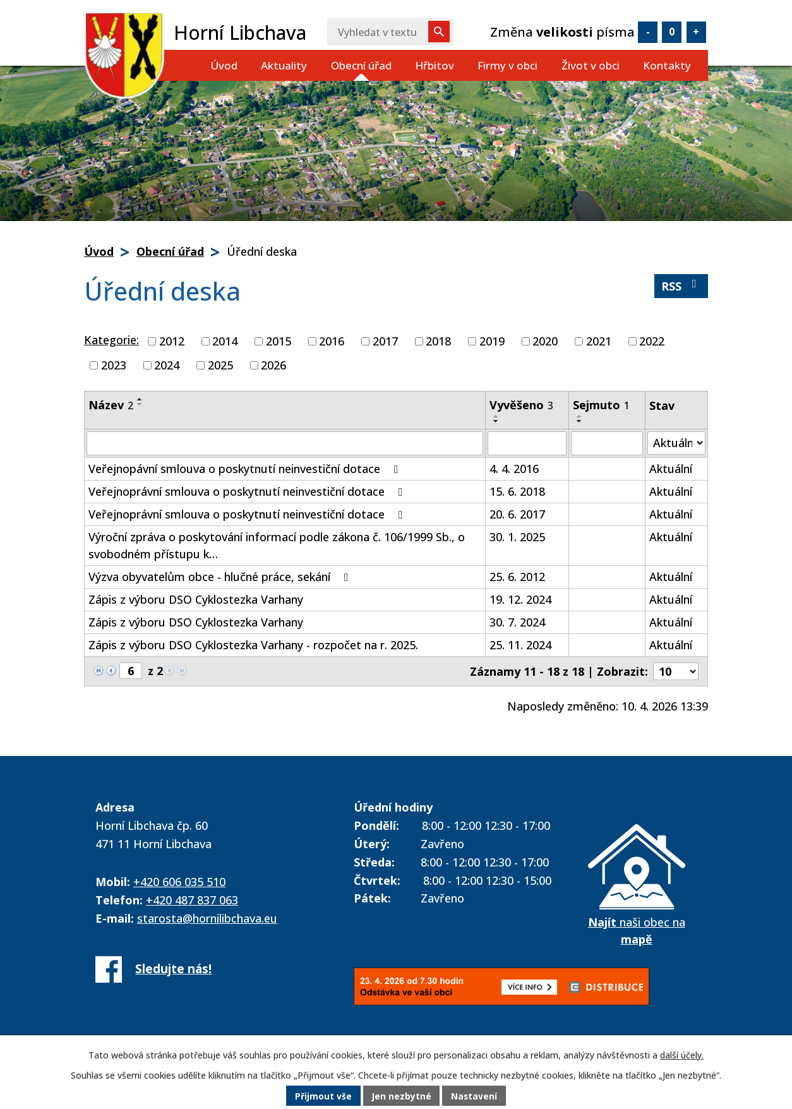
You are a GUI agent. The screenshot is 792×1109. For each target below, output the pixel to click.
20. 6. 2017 (517, 514)
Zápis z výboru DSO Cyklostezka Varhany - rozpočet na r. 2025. (253, 644)
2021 (598, 341)
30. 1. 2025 (517, 536)
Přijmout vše (322, 1096)
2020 (545, 341)
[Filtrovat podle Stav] (676, 443)
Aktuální (670, 468)
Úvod (223, 65)
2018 (438, 341)
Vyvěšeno (521, 404)
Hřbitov (434, 65)
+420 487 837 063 (192, 900)
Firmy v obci (507, 65)
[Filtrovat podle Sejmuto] (607, 443)
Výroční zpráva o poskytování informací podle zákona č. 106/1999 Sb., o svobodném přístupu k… (276, 545)
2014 (224, 341)
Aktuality (284, 65)
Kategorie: (111, 339)
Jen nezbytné (401, 1096)
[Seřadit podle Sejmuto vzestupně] (580, 416)
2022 (651, 341)
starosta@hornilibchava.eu (207, 918)
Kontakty (667, 65)
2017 (385, 341)
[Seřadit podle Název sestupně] (140, 404)
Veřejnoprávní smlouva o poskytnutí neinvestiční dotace (248, 491)
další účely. (682, 1055)
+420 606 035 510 (179, 881)
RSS (681, 286)
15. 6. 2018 (517, 491)
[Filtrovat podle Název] (285, 443)
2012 (171, 341)
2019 (492, 341)
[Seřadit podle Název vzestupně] (140, 399)
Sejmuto (601, 404)
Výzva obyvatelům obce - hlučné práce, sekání (221, 576)
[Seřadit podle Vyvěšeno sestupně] (496, 421)
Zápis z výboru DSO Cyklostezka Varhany (195, 599)
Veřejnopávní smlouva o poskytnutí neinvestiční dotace (246, 468)
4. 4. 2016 (514, 468)
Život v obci (590, 65)
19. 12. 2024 (520, 599)
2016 (331, 341)
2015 (278, 341)
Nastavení (475, 1096)
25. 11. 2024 (520, 644)
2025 (220, 365)
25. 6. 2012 (517, 576)
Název (110, 404)
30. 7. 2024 (517, 622)
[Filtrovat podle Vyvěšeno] (527, 443)
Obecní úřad (361, 65)
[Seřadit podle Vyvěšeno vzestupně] (496, 416)
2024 (166, 365)
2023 (113, 365)
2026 (273, 365)
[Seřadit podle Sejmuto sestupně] (580, 421)
